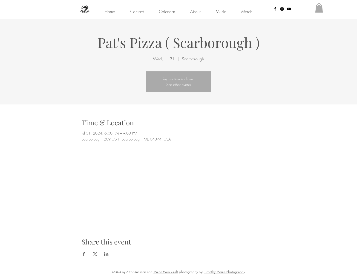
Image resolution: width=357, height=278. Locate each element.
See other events (178, 84)
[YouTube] (289, 9)
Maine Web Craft (165, 272)
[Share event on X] (95, 254)
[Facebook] (275, 9)
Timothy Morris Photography (224, 272)
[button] (319, 8)
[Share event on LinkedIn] (106, 254)
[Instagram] (282, 9)
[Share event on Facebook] (84, 254)
